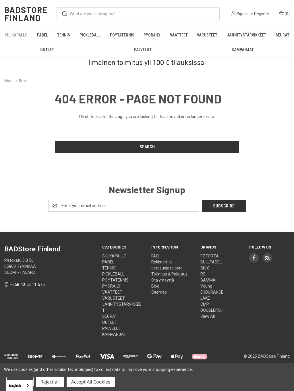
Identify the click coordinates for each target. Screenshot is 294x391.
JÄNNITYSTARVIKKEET (246, 35)
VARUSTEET (207, 35)
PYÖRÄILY (152, 35)
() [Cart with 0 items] (284, 13)
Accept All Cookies (90, 382)
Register (261, 13)
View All (207, 316)
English (15, 385)
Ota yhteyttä (162, 280)
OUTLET (47, 49)
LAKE (205, 298)
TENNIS (63, 35)
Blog (155, 286)
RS (203, 273)
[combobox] (19, 385)
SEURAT (282, 35)
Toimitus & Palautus (169, 273)
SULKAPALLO (16, 35)
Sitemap (159, 292)
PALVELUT (143, 49)
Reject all (50, 382)
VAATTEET (179, 35)
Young (206, 286)
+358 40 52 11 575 (27, 284)
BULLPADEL (211, 261)
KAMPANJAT (243, 49)
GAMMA (208, 280)
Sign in (243, 13)
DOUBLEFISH (211, 310)
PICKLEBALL (90, 35)
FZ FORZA (209, 255)
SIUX (204, 267)
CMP (204, 304)
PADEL (42, 35)
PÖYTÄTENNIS (122, 35)
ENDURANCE (211, 292)
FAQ (155, 255)
